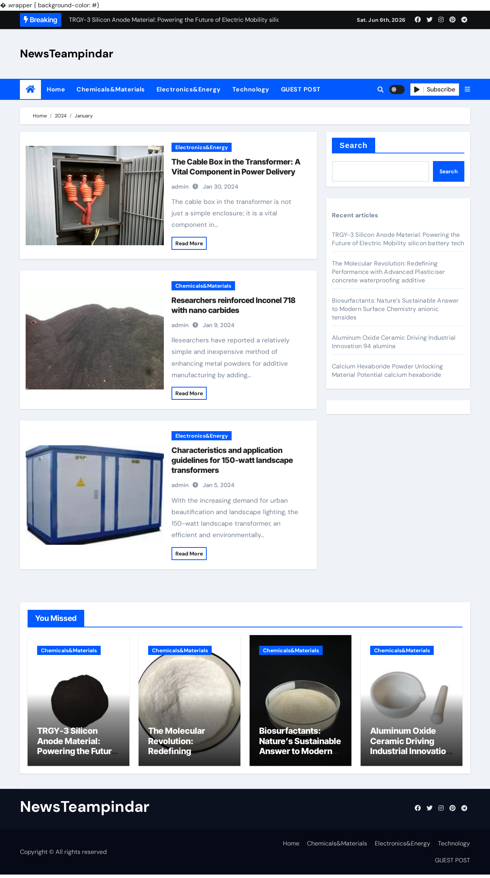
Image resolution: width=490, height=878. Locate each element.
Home (56, 89)
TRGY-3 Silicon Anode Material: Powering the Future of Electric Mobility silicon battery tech (398, 239)
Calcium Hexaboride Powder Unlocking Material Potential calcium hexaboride (387, 370)
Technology (251, 89)
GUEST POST (301, 89)
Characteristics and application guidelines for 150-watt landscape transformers (232, 460)
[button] (467, 89)
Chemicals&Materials (111, 89)
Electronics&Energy (189, 89)
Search (354, 145)
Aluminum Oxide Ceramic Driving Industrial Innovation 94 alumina (394, 342)
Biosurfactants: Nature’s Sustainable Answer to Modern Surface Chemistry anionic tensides (395, 308)
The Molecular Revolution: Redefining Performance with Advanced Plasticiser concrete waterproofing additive (388, 271)
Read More (189, 243)
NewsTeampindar (66, 53)
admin (180, 187)
